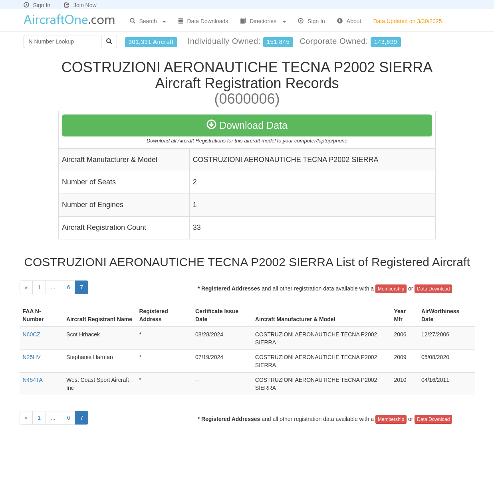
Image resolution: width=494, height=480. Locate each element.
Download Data (247, 125)
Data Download (433, 289)
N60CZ (31, 334)
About (349, 21)
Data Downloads (203, 21)
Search (148, 21)
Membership (391, 289)
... (54, 287)
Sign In (37, 5)
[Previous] (26, 287)
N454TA (33, 380)
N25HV (32, 357)
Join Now (80, 5)
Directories (263, 21)
